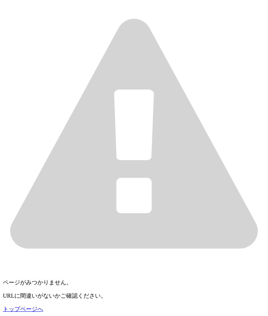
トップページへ (23, 309)
